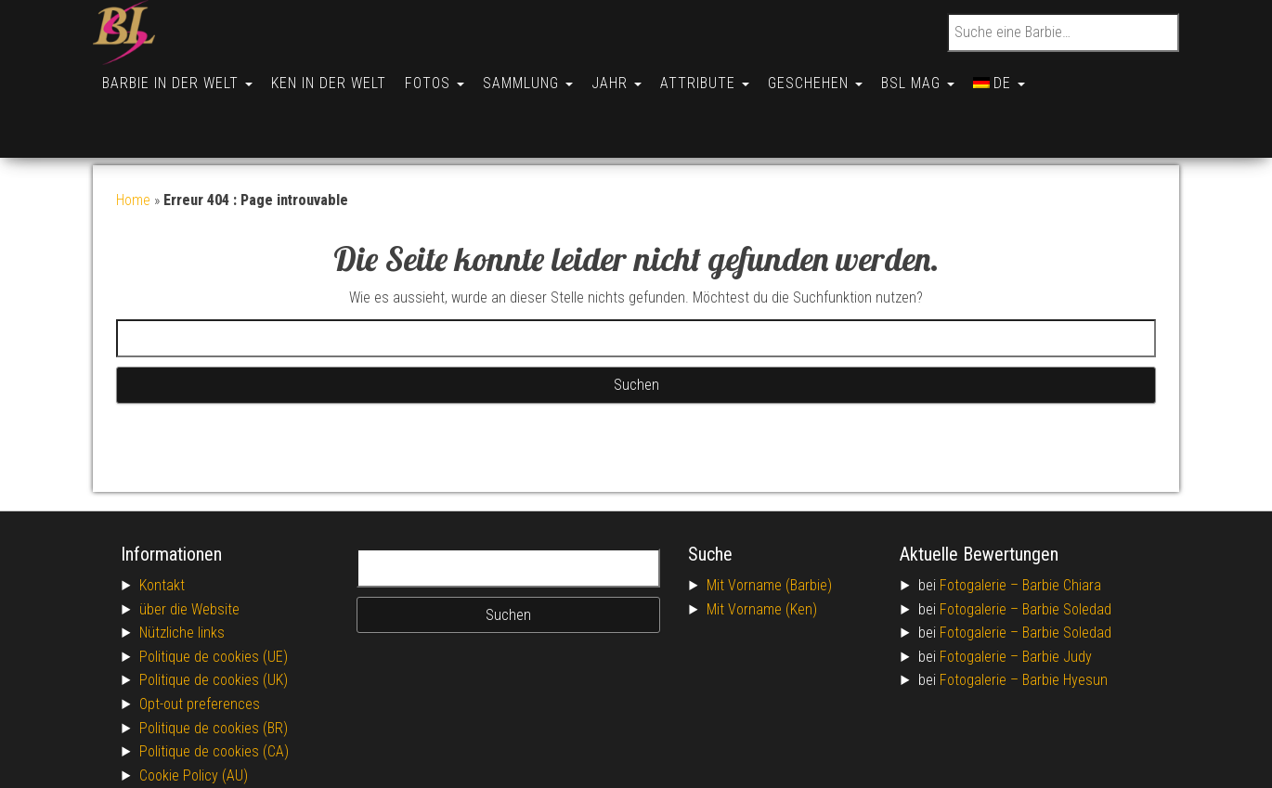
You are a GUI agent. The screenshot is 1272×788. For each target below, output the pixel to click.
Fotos (444, 75)
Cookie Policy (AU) (193, 710)
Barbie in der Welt (179, 75)
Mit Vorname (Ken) (762, 544)
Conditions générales (202, 734)
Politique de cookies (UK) (213, 615)
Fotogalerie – (981, 520)
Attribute (725, 75)
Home (133, 135)
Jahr (633, 75)
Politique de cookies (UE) (213, 592)
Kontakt (162, 520)
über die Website (189, 544)
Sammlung (541, 75)
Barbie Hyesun (1065, 615)
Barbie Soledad (1066, 544)
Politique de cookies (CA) (214, 686)
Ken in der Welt (334, 75)
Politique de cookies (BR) (213, 663)
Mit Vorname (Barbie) (769, 520)
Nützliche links (182, 567)
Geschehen (839, 75)
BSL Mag (945, 75)
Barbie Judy (1057, 592)
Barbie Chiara (1061, 520)
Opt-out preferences (199, 639)
